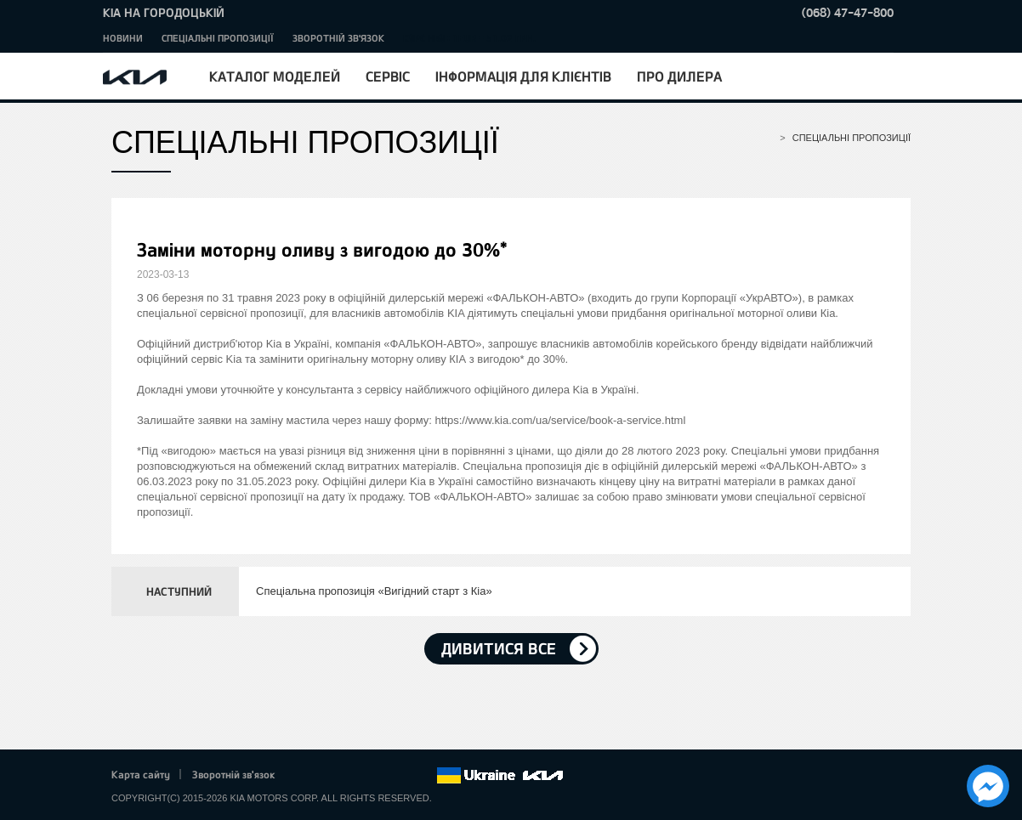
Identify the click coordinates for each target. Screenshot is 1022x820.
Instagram (399, 776)
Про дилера (679, 76)
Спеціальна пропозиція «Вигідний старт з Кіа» (374, 591)
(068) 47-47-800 (848, 12)
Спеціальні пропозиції (218, 37)
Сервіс (388, 76)
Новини (123, 37)
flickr (423, 776)
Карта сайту (140, 774)
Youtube (376, 776)
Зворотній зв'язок (338, 37)
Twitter (329, 776)
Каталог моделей (274, 76)
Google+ (353, 776)
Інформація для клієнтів (523, 76)
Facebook (306, 776)
